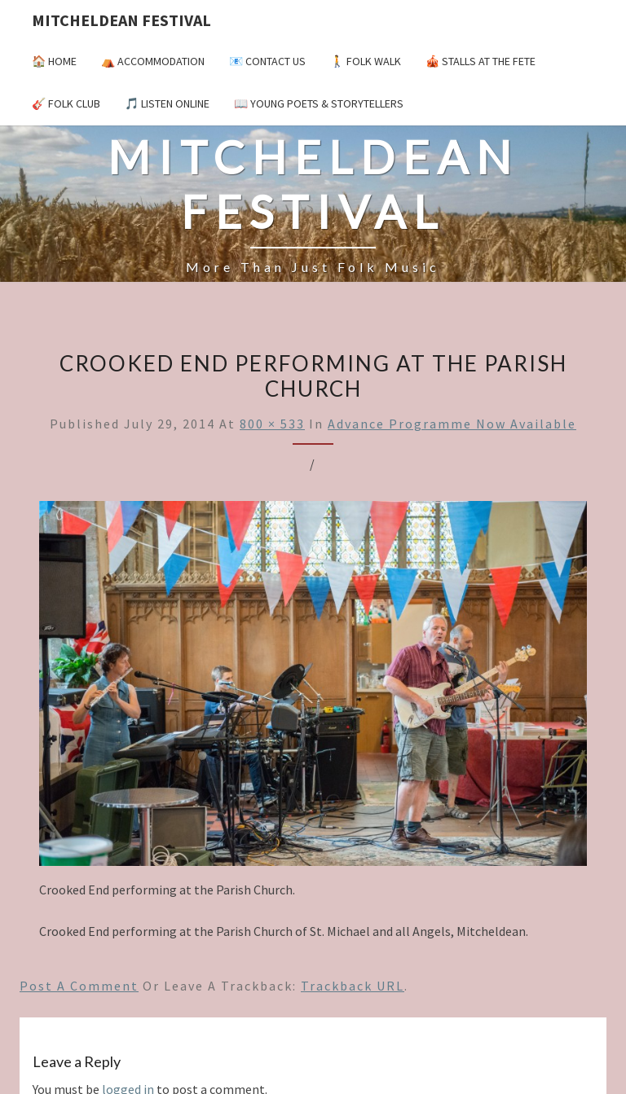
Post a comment (79, 986)
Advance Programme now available (452, 423)
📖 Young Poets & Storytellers (318, 103)
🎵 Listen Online (167, 103)
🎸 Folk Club (66, 103)
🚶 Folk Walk (365, 61)
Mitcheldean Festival (121, 20)
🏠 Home (54, 61)
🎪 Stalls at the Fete (480, 61)
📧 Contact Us (267, 61)
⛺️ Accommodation (153, 61)
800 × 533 (272, 423)
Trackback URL (352, 986)
